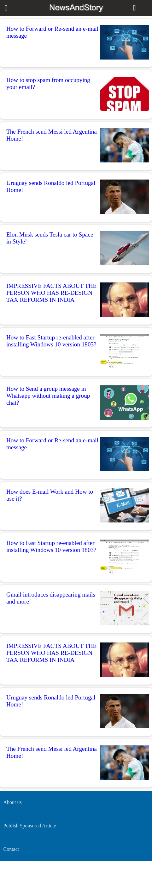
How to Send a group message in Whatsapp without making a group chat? (48, 395)
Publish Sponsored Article (29, 825)
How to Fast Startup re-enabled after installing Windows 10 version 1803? (51, 341)
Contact (11, 849)
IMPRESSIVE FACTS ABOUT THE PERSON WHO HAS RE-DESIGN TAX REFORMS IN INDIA (51, 292)
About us (12, 802)
